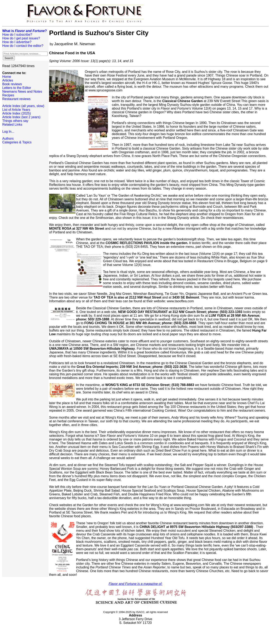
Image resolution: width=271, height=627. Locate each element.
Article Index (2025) (16, 113)
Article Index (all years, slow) (23, 106)
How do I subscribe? (17, 34)
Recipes (8, 95)
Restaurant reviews (16, 99)
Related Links (12, 124)
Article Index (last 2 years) (21, 117)
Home (6, 76)
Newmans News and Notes (22, 91)
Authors (8, 138)
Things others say (15, 121)
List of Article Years (16, 109)
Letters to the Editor (16, 88)
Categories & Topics (17, 142)
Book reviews (12, 84)
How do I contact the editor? (22, 45)
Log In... (8, 131)
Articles (7, 80)
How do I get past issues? (21, 38)
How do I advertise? (16, 42)
